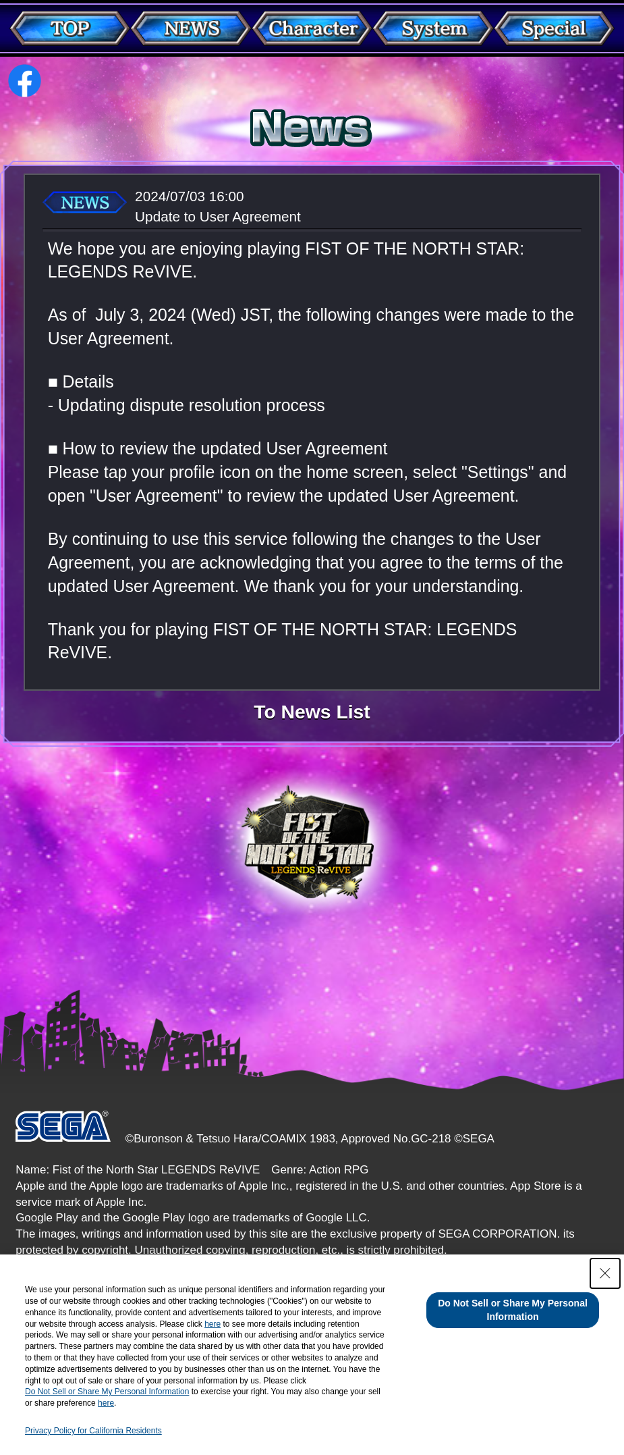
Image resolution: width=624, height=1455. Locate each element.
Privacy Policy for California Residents (93, 1430)
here (212, 1324)
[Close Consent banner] (605, 1273)
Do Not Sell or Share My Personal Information (107, 1391)
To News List (312, 711)
